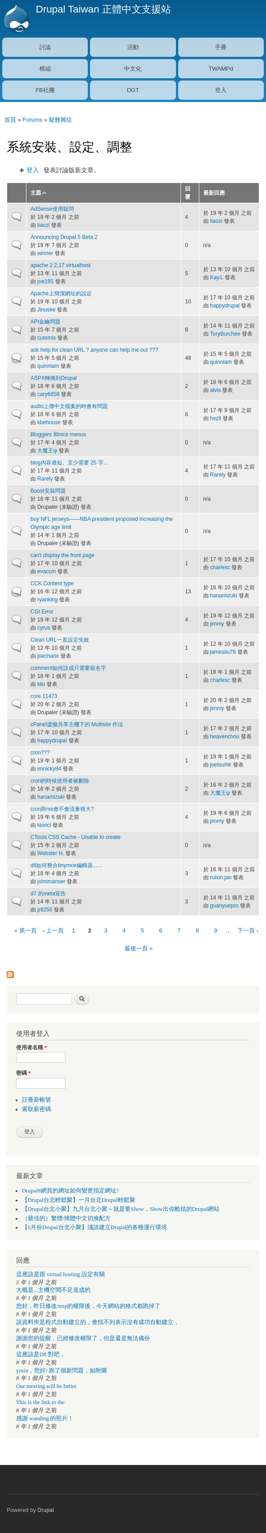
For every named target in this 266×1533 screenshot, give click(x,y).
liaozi (43, 225)
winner (45, 253)
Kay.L (216, 277)
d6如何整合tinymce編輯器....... (66, 865)
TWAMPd (221, 68)
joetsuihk (220, 765)
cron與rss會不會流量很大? (62, 809)
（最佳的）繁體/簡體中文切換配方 (66, 1218)
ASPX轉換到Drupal (53, 378)
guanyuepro (224, 906)
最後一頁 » (138, 948)
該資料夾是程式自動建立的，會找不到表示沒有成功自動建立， (97, 1322)
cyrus (43, 628)
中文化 (133, 68)
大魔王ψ (47, 450)
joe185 (45, 281)
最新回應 (214, 193)
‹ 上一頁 (53, 930)
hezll (215, 418)
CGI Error (41, 612)
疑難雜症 (60, 119)
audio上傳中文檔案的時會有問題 (69, 406)
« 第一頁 (25, 930)
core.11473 (43, 696)
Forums (32, 119)
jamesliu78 (223, 652)
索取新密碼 (36, 1109)
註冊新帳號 (36, 1100)
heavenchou (224, 736)
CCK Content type (52, 583)
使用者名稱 (31, 1047)
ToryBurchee (225, 334)
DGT (133, 90)
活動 (133, 47)
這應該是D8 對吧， (40, 1354)
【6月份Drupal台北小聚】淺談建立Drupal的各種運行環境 (94, 1227)
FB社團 (45, 90)
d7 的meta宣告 (48, 893)
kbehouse (48, 422)
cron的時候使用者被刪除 (59, 781)
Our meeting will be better (46, 1386)
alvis (215, 390)
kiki (41, 684)
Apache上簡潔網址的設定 (61, 293)
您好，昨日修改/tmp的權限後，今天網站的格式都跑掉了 (88, 1306)
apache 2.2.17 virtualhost (60, 265)
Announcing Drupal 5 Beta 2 (64, 237)
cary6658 (48, 394)
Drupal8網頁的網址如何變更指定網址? (70, 1191)
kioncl (44, 825)
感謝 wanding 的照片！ (44, 1418)
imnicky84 (49, 769)
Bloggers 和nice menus (58, 434)
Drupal (46, 1510)
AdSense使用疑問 (52, 209)
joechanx (48, 656)
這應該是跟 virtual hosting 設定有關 (60, 1274)
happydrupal (225, 305)
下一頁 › (247, 930)
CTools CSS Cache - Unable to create (75, 837)
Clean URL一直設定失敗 (59, 640)
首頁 (10, 119)
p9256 (44, 910)
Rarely (45, 479)
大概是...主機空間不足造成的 (53, 1290)
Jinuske (46, 310)
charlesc (220, 567)
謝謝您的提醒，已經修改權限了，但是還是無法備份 (83, 1338)
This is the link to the (40, 1402)
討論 (45, 47)
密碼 (23, 1073)
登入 (221, 90)
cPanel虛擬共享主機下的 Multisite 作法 (76, 724)
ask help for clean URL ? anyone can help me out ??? (94, 350)
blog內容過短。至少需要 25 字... (69, 463)
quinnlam (48, 366)
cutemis (46, 338)
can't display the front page (62, 555)
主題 (38, 193)
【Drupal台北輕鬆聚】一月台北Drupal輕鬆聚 (78, 1200)
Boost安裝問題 (48, 491)
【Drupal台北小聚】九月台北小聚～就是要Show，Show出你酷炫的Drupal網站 (120, 1209)
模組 (45, 68)
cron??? (40, 752)
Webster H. (50, 853)
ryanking (47, 599)
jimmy (217, 624)
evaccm (46, 571)
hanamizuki (223, 595)
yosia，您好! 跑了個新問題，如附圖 (61, 1370)
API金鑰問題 (45, 322)
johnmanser (51, 881)
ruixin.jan (221, 877)
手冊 (221, 47)
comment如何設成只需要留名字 (68, 668)
